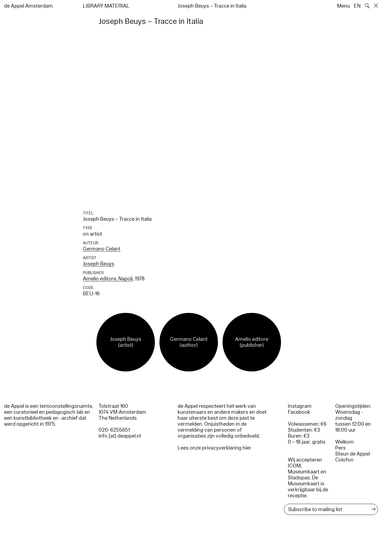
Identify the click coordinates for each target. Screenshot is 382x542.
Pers (340, 447)
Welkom (344, 441)
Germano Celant (101, 248)
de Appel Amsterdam (28, 5)
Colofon (344, 459)
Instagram (300, 406)
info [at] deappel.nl (120, 436)
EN (357, 5)
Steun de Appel (352, 453)
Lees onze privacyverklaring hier (214, 447)
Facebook (299, 412)
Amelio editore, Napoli (108, 278)
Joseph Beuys (98, 263)
